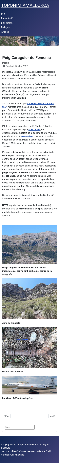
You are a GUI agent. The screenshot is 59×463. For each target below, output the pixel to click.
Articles (5, 32)
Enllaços (5, 27)
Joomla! (5, 451)
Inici (3, 13)
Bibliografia (6, 22)
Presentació (7, 18)
